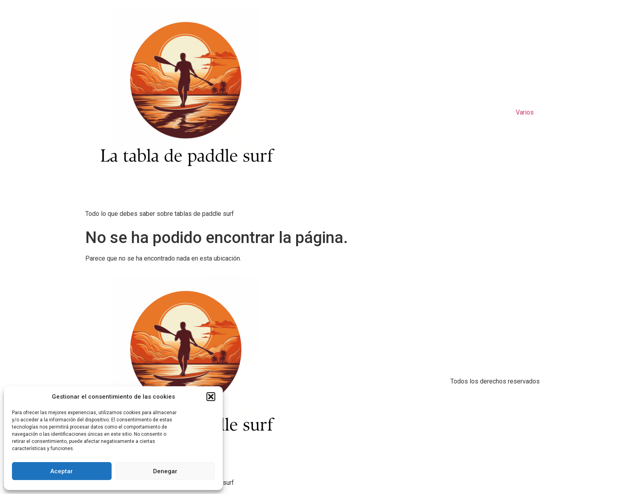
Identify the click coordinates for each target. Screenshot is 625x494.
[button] (211, 397)
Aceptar (61, 471)
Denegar (165, 471)
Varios (525, 112)
